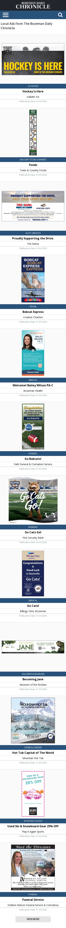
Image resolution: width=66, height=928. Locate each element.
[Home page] (33, 5)
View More (33, 919)
